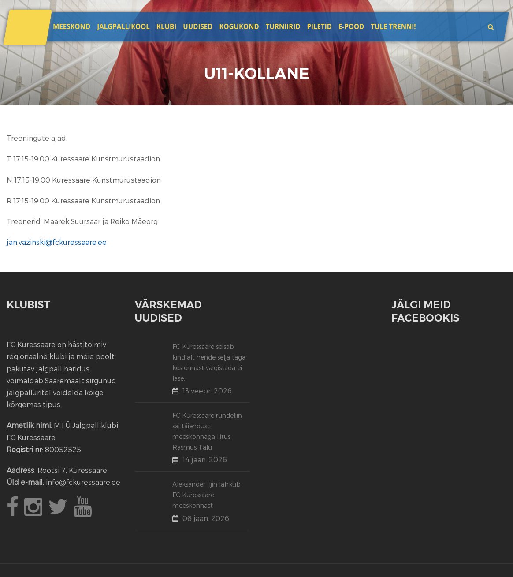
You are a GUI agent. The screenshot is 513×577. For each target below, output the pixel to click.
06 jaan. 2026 (205, 518)
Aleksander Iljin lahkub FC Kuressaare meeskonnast (206, 494)
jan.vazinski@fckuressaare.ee (57, 242)
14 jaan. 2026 (204, 459)
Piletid (319, 26)
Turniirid (283, 26)
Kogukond (239, 26)
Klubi (166, 26)
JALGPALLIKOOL (123, 26)
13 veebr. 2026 (207, 390)
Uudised (197, 26)
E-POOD (351, 26)
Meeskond (71, 26)
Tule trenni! (393, 26)
